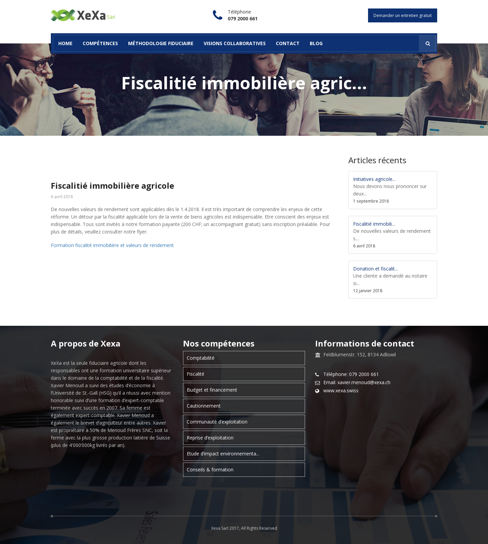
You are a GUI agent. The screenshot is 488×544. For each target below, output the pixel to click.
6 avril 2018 (62, 197)
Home (65, 43)
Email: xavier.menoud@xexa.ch (356, 382)
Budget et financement (212, 390)
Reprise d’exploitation (210, 437)
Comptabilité (201, 358)
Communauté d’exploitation (217, 421)
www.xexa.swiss (341, 390)
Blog (316, 43)
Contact (288, 43)
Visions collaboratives (235, 43)
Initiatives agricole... (374, 179)
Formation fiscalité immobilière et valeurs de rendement (112, 245)
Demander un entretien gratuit (402, 15)
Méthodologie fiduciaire (161, 43)
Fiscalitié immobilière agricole (112, 185)
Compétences (100, 43)
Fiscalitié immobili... (374, 224)
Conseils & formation (210, 469)
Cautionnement (204, 405)
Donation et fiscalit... (375, 268)
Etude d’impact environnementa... (223, 453)
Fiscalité (195, 374)
